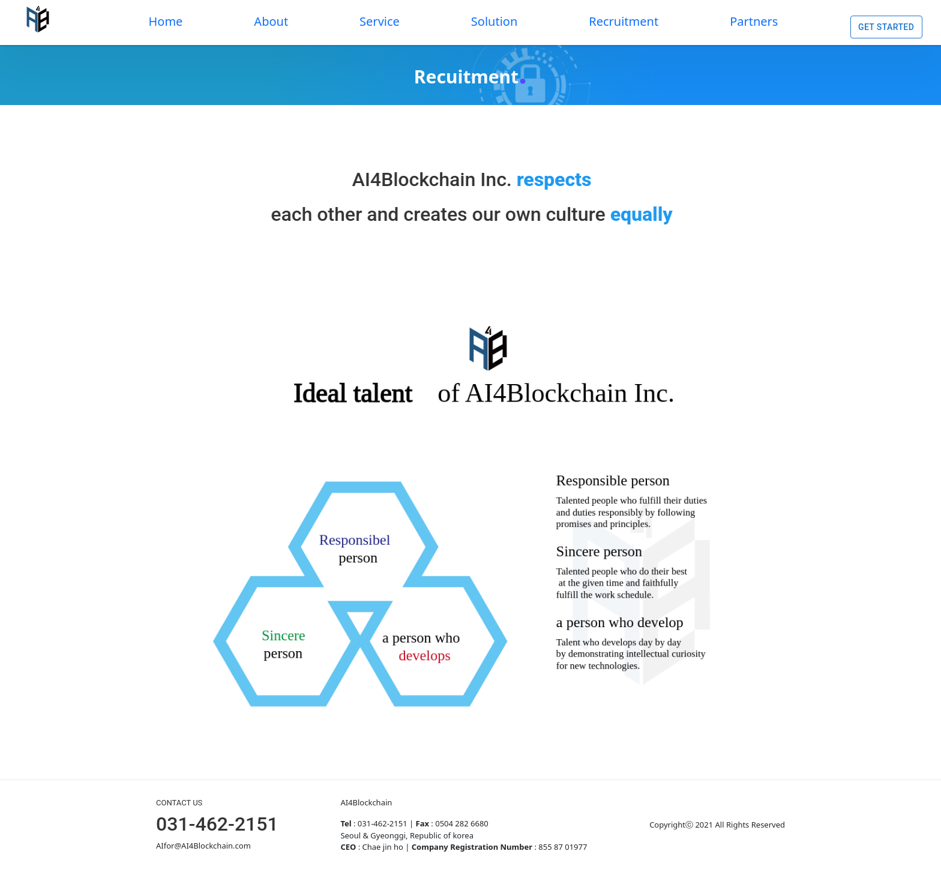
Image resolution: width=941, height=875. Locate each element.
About (271, 21)
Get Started (886, 27)
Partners (754, 21)
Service (379, 21)
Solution (494, 21)
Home (165, 21)
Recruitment (623, 21)
